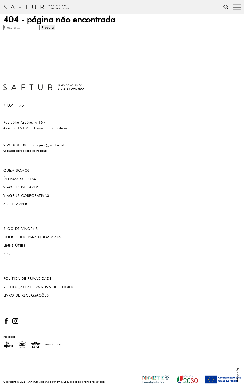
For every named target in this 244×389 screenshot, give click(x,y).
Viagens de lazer (20, 187)
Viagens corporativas (26, 196)
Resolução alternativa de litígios (39, 287)
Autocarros (15, 204)
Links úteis (14, 245)
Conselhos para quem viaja (32, 237)
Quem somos (16, 170)
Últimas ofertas (19, 179)
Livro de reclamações (26, 295)
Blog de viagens (20, 229)
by (238, 372)
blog (8, 254)
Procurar (48, 27)
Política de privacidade (27, 279)
